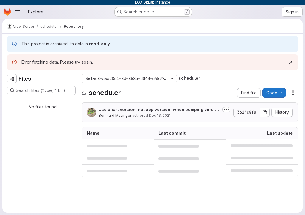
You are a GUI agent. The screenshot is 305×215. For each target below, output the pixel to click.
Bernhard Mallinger (115, 115)
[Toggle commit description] (226, 109)
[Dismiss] (290, 62)
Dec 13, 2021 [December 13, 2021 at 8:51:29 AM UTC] (160, 115)
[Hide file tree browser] (12, 78)
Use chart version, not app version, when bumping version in (159, 110)
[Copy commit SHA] (265, 112)
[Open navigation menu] (17, 12)
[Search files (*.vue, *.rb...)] (41, 90)
